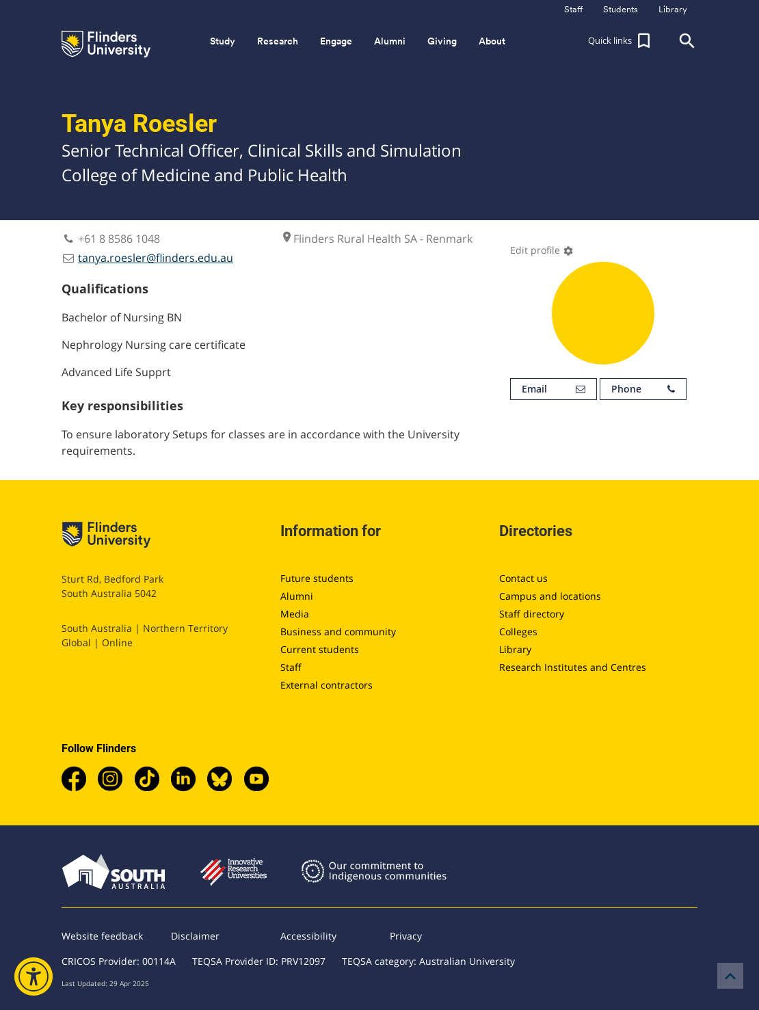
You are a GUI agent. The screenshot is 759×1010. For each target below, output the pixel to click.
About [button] (492, 41)
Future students (317, 578)
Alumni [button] (389, 41)
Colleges (518, 631)
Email (553, 389)
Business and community (338, 631)
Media (294, 613)
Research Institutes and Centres (572, 667)
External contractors (326, 684)
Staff (291, 667)
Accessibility (308, 935)
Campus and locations (550, 595)
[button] (621, 41)
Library (515, 649)
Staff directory (531, 613)
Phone (643, 389)
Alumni (296, 595)
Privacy (406, 935)
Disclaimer (195, 935)
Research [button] (277, 41)
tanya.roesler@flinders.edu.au (155, 257)
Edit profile (542, 249)
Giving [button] (442, 41)
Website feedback (102, 935)
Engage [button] (336, 41)
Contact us (523, 578)
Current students (319, 649)
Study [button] (222, 41)
